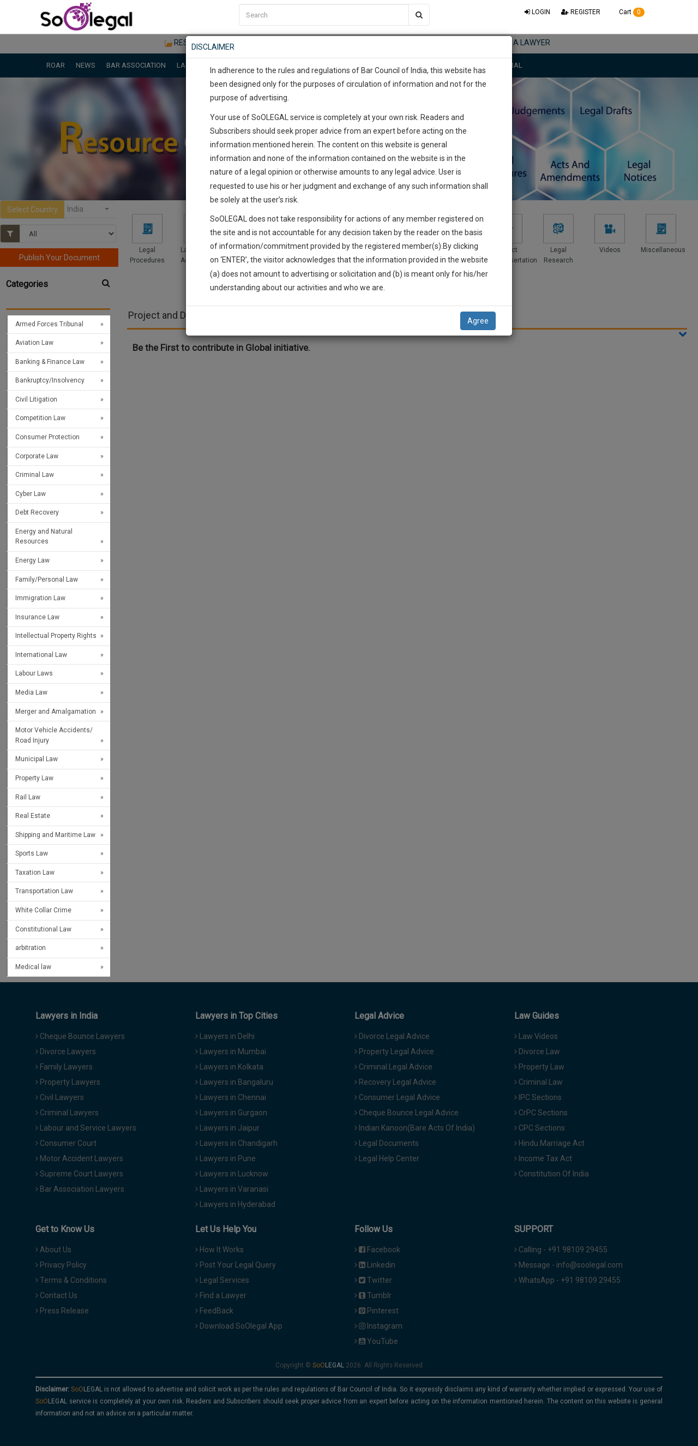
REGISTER (580, 12)
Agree (478, 320)
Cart (628, 12)
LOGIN (537, 12)
